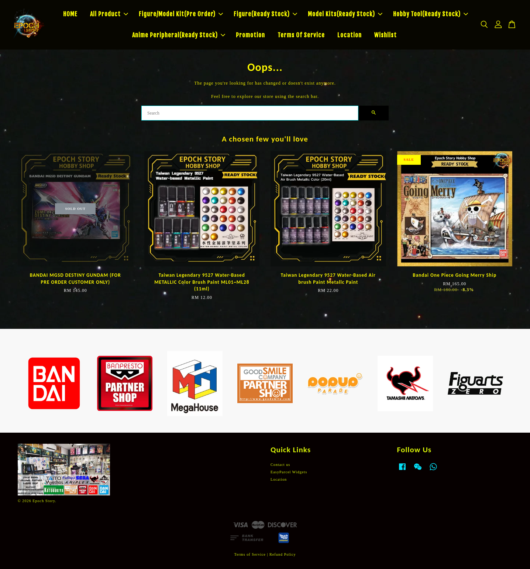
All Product (109, 14)
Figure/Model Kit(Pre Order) (181, 14)
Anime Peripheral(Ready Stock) (178, 35)
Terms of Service (249, 554)
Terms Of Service (301, 35)
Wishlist (385, 35)
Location (349, 35)
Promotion (250, 35)
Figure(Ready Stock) (265, 14)
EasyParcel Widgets (289, 472)
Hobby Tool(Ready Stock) (430, 14)
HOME (70, 14)
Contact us (280, 465)
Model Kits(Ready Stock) (345, 14)
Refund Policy (282, 554)
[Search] (249, 113)
